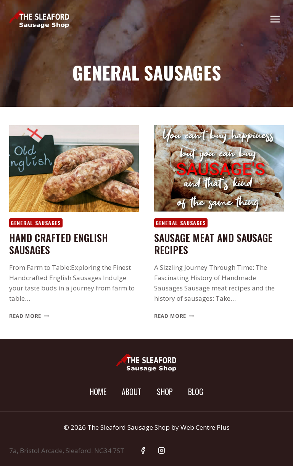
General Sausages (36, 223)
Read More (29, 315)
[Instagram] (162, 450)
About (132, 391)
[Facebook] (143, 450)
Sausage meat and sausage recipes (213, 243)
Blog (195, 391)
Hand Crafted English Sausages (58, 243)
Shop (165, 391)
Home (98, 391)
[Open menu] (275, 19)
